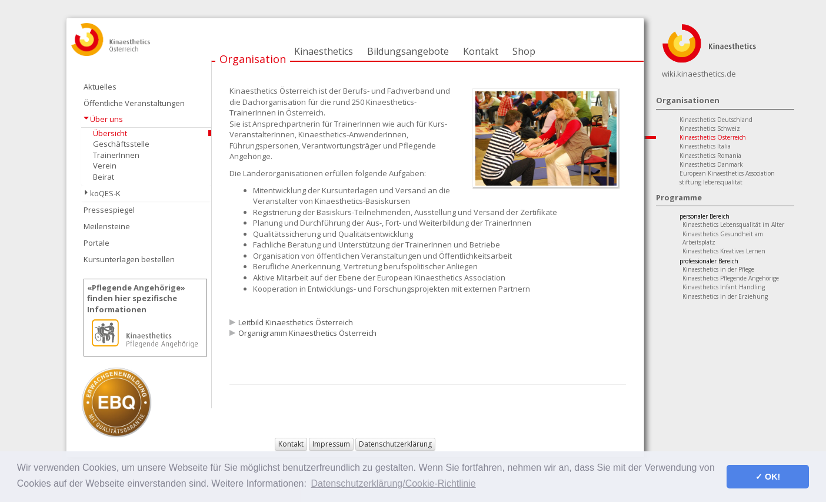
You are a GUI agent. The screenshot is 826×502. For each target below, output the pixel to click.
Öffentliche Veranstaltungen (134, 103)
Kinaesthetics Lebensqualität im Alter (733, 224)
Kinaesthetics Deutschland (716, 119)
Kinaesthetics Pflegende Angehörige (730, 278)
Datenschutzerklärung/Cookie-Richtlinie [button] (393, 483)
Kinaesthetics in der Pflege (718, 269)
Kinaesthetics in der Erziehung (725, 296)
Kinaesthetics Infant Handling (723, 287)
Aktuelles (100, 86)
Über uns (106, 119)
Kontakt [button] (291, 444)
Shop (523, 51)
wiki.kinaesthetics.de (699, 73)
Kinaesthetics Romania (710, 155)
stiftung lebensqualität (711, 182)
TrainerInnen (116, 155)
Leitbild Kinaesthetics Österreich (295, 322)
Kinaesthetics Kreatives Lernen (723, 251)
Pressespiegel (109, 209)
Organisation (252, 59)
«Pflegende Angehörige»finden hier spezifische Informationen (136, 298)
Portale (96, 242)
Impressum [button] (331, 444)
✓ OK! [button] (767, 476)
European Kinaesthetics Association (727, 173)
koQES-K (105, 193)
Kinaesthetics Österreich (713, 137)
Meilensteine (107, 226)
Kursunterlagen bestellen (129, 259)
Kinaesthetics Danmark (711, 164)
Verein (104, 165)
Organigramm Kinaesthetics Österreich (307, 333)
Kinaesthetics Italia (705, 146)
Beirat (103, 176)
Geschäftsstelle (121, 143)
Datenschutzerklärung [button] (395, 444)
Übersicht (110, 133)
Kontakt (480, 51)
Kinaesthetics (323, 51)
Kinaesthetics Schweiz (710, 128)
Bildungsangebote (408, 51)
